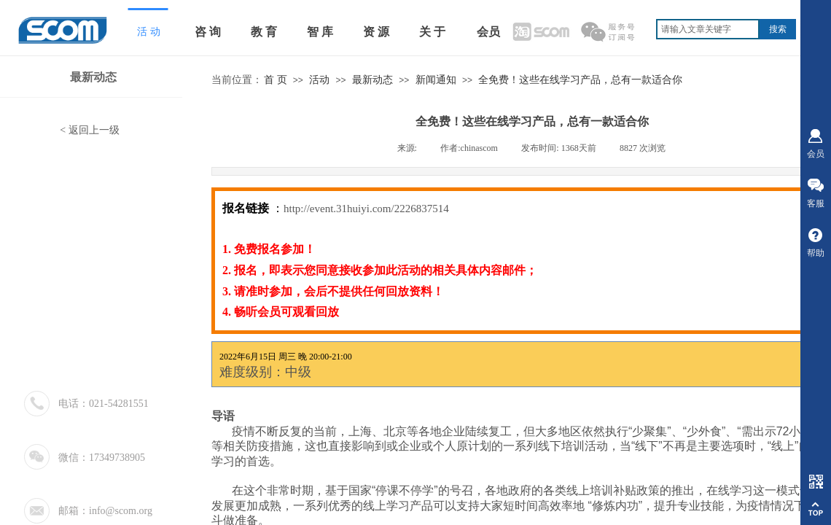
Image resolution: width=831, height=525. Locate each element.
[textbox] (708, 29)
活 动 (148, 31)
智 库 (320, 32)
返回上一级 (94, 130)
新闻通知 (436, 79)
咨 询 (208, 32)
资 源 (376, 32)
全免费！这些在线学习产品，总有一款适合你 (580, 79)
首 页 (275, 79)
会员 (488, 32)
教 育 (264, 32)
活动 (319, 79)
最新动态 (372, 79)
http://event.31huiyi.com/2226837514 (366, 208)
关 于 (432, 32)
